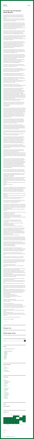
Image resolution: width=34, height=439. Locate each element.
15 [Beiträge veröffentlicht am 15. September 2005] (14, 419)
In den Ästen (6, 370)
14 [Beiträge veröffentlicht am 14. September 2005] (11, 419)
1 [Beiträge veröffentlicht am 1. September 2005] (14, 416)
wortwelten (6, 398)
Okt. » (21, 424)
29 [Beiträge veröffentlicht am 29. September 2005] (14, 423)
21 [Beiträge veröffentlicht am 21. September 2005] (11, 421)
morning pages (6, 393)
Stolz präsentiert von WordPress (10, 436)
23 (4, 379)
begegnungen (6, 382)
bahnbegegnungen (7, 381)
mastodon (5, 354)
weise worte (6, 397)
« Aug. (8, 424)
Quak (5, 366)
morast (5, 5)
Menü (29, 5)
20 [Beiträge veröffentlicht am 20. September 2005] (8, 421)
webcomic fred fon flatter (8, 351)
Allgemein (5, 380)
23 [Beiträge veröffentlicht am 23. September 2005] (17, 421)
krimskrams (6, 389)
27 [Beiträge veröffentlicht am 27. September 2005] (8, 423)
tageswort (5, 396)
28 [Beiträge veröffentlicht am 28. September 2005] (11, 423)
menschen (6, 390)
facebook (5, 353)
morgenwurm (6, 392)
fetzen (5, 384)
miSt (5, 391)
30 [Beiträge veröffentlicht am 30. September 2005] (17, 423)
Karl (4, 369)
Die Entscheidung (7, 371)
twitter (5, 355)
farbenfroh (6, 383)
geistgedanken (6, 388)
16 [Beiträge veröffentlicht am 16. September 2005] (17, 419)
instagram (5, 352)
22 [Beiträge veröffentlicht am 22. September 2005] (14, 421)
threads (5, 356)
